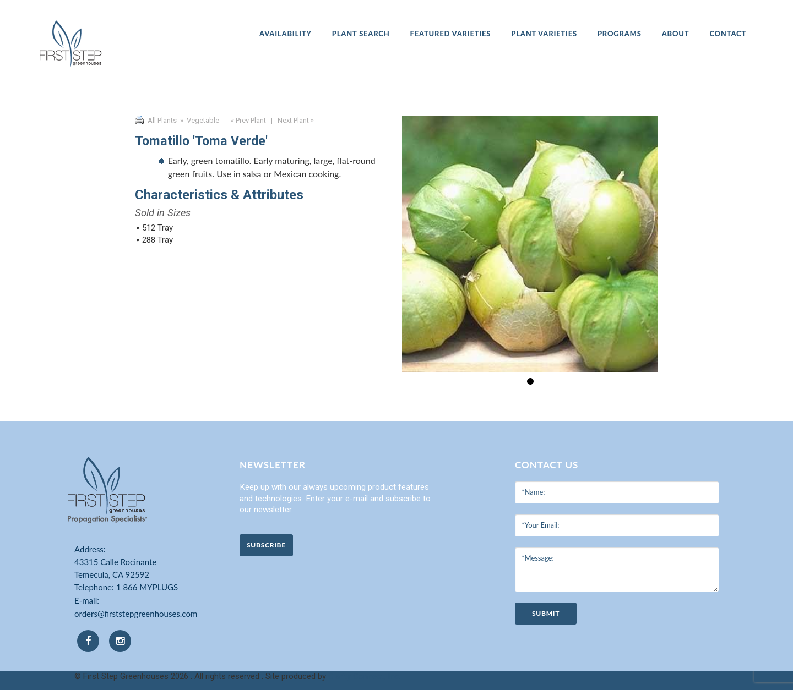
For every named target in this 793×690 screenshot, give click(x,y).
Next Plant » (297, 120)
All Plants (162, 120)
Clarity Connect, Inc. (364, 676)
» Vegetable (198, 120)
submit (546, 613)
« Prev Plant (247, 120)
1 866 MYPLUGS (147, 587)
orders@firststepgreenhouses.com (135, 613)
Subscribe (266, 545)
